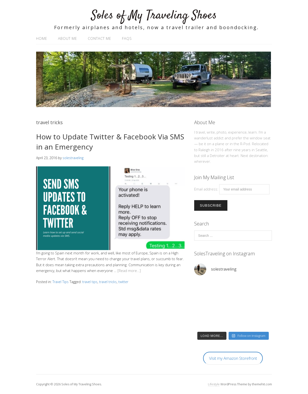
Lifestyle (214, 384)
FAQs (127, 38)
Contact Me (99, 38)
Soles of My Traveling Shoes (154, 15)
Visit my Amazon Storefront (233, 358)
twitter (123, 281)
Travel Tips (60, 281)
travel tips (89, 281)
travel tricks (108, 281)
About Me (67, 38)
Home (41, 38)
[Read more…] (129, 270)
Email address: (206, 189)
